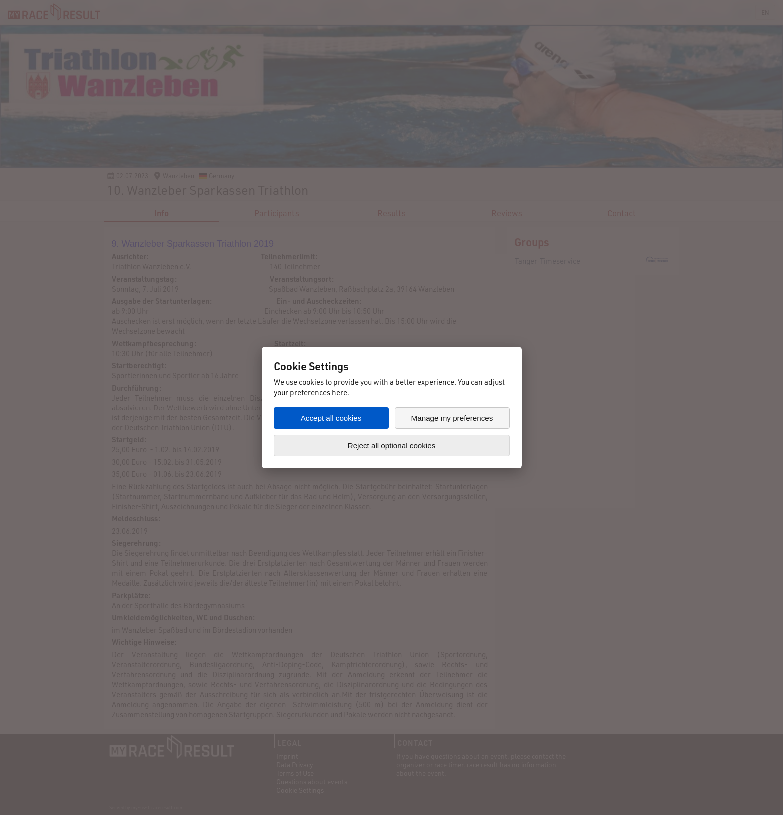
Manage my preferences (452, 418)
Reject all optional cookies (392, 445)
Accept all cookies (331, 418)
